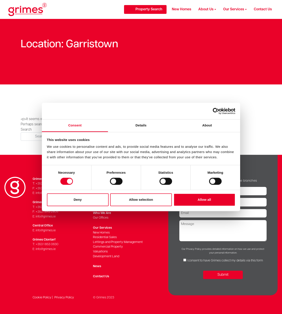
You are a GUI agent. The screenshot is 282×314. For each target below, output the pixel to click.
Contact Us (263, 9)
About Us (205, 9)
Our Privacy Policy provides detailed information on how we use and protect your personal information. (223, 251)
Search (26, 129)
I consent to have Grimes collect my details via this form (225, 260)
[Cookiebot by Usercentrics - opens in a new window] (216, 111)
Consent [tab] (75, 125)
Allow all (204, 199)
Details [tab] (141, 125)
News (97, 266)
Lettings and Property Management (118, 242)
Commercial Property (108, 246)
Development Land (106, 256)
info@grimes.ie (46, 216)
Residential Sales (105, 237)
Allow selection (141, 199)
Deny (78, 199)
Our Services (233, 9)
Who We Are (102, 213)
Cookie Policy (42, 297)
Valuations (100, 251)
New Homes (181, 9)
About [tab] (207, 125)
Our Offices (100, 217)
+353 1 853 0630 (47, 244)
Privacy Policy (64, 297)
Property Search (148, 9)
